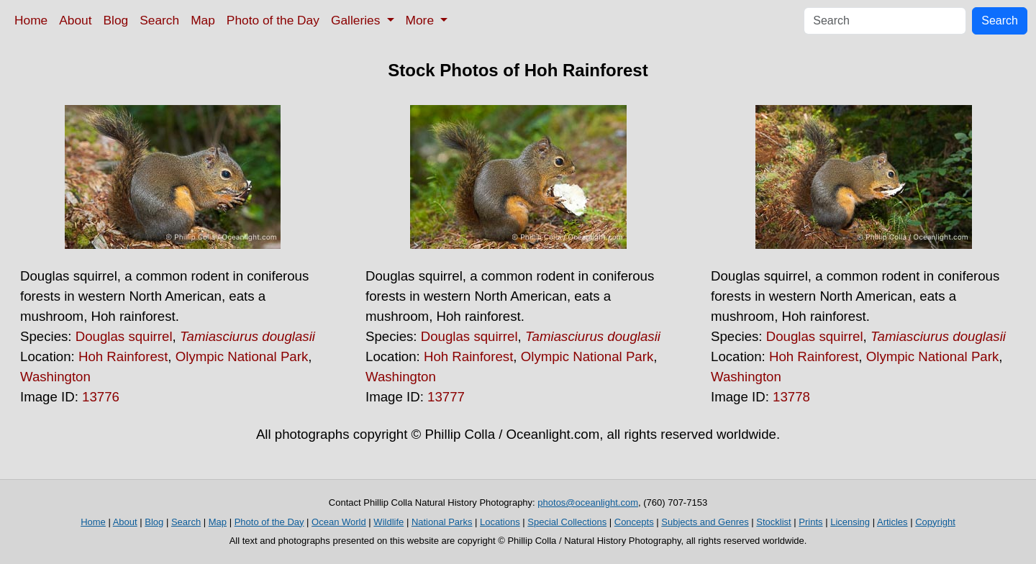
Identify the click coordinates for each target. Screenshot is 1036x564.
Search (159, 20)
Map (203, 20)
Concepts (634, 522)
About (75, 20)
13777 (446, 396)
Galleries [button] (357, 20)
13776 (100, 396)
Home (30, 20)
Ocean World (339, 522)
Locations (500, 522)
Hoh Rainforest (123, 356)
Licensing (850, 522)
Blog (116, 20)
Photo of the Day (273, 20)
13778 (791, 396)
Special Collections (566, 522)
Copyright (935, 522)
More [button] (421, 20)
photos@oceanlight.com (587, 502)
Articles (892, 522)
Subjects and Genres (704, 522)
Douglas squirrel (124, 336)
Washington (55, 376)
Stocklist (773, 522)
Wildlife (388, 522)
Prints (810, 522)
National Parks (442, 522)
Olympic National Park (242, 356)
